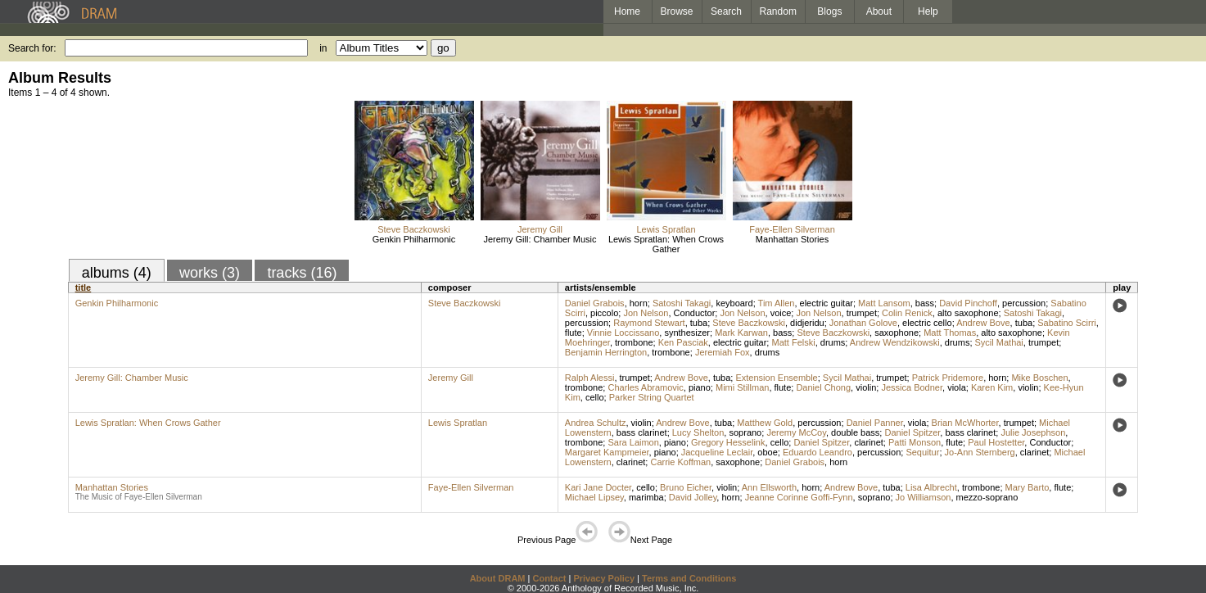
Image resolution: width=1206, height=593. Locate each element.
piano (700, 387)
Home (627, 11)
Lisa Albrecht (931, 487)
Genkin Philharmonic (414, 239)
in (323, 48)
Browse (677, 11)
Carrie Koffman (680, 462)
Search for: (32, 48)
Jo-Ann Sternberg (980, 452)
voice (781, 313)
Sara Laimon (633, 442)
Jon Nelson (645, 313)
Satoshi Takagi (682, 303)
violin (866, 387)
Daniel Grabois (595, 303)
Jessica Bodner (911, 387)
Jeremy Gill (539, 229)
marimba (646, 497)
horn (639, 303)
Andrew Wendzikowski (895, 342)
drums (833, 342)
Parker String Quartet (651, 397)
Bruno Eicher (685, 487)
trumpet (862, 313)
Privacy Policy (604, 578)
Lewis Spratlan (665, 229)
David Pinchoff (968, 303)
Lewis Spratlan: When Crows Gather (666, 244)
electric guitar (826, 303)
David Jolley (693, 497)
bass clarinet (642, 432)
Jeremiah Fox (722, 352)
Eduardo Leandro (817, 452)
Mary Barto (1027, 487)
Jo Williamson (923, 497)
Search (726, 11)
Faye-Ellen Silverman (792, 229)
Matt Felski (793, 342)
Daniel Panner (875, 423)
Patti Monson (914, 442)
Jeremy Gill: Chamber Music (539, 239)
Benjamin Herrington (606, 352)
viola (956, 387)
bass (924, 303)
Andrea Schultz (595, 423)
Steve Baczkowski (413, 229)
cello (594, 397)
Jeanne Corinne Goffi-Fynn (799, 497)
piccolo (604, 313)
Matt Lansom (884, 303)
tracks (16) (302, 273)
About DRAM (498, 578)
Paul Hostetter (996, 442)
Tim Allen (776, 303)
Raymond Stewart (648, 323)
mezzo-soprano (987, 497)
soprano (745, 432)
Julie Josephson (1032, 432)
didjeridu (807, 323)
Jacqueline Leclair (716, 452)
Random (778, 11)
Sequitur (922, 452)
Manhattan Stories (792, 239)
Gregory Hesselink (728, 442)
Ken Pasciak (683, 342)
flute (573, 332)
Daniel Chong (823, 387)
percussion (1024, 303)
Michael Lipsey (594, 497)
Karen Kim (992, 387)
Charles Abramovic (645, 387)
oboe (767, 452)
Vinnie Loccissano (623, 332)
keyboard (734, 303)
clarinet (868, 442)
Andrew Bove (983, 323)
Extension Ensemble (776, 378)
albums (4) (116, 273)
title (83, 287)
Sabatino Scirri (1066, 323)
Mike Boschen (1039, 378)
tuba (698, 323)
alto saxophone (968, 313)
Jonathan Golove (863, 323)
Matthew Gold (765, 423)
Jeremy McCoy (796, 432)
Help (928, 11)
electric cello (927, 323)
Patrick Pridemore (947, 378)
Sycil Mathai (999, 342)
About (879, 11)
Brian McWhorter (965, 423)
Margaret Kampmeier (607, 452)
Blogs (829, 11)
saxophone (896, 332)
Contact (549, 578)
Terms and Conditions (689, 578)
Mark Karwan (741, 332)
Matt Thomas (950, 332)
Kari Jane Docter (598, 487)
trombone (634, 342)
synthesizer (687, 332)
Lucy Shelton (698, 432)
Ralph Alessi (590, 378)
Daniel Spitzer (912, 432)
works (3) (209, 273)
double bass (855, 432)
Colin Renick (907, 313)
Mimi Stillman (742, 387)
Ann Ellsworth (769, 487)
